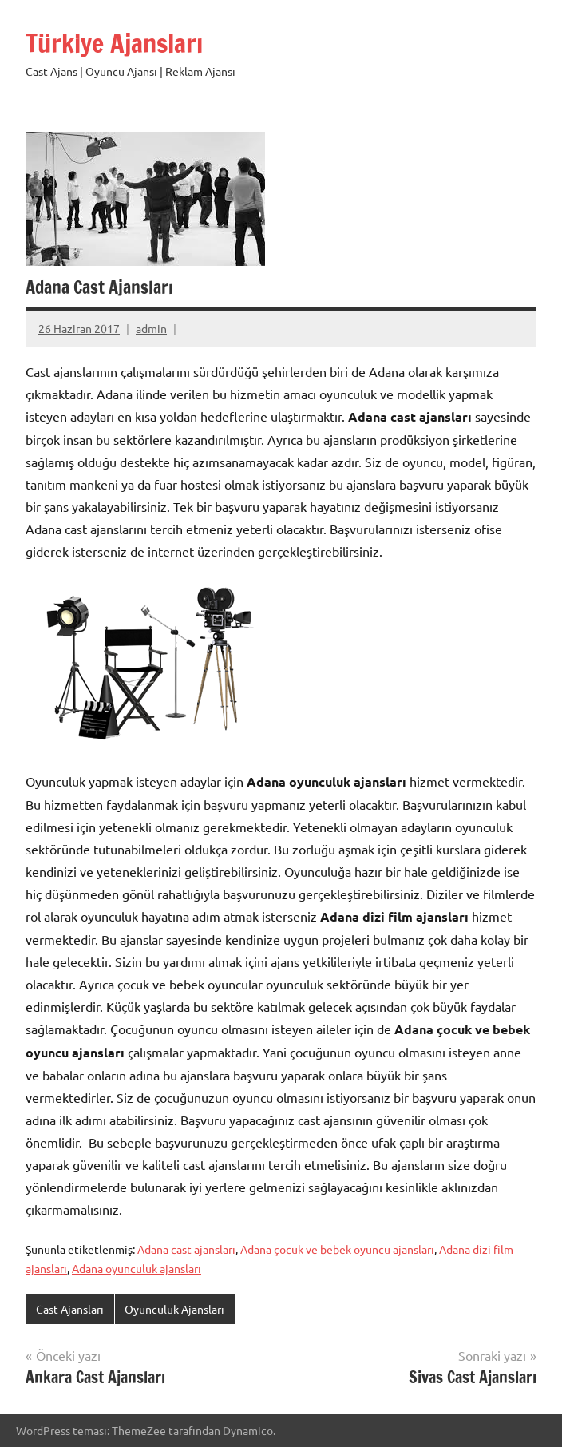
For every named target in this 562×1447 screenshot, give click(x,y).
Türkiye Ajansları (114, 43)
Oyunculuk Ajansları (174, 1309)
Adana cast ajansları (186, 1249)
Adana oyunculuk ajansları (136, 1268)
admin (151, 328)
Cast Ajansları (70, 1309)
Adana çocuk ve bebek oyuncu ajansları (337, 1249)
